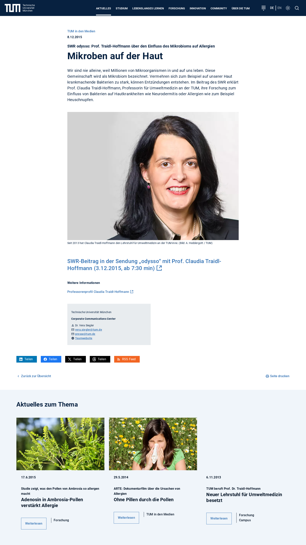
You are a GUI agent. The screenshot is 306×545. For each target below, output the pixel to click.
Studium (122, 8)
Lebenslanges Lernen (148, 8)
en (279, 8)
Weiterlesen (33, 523)
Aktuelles (103, 8)
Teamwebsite (83, 338)
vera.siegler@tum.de (88, 329)
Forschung (177, 8)
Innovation (198, 8)
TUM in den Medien (81, 31)
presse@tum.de (85, 333)
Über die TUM (241, 8)
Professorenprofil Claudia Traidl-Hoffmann (98, 292)
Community (219, 8)
